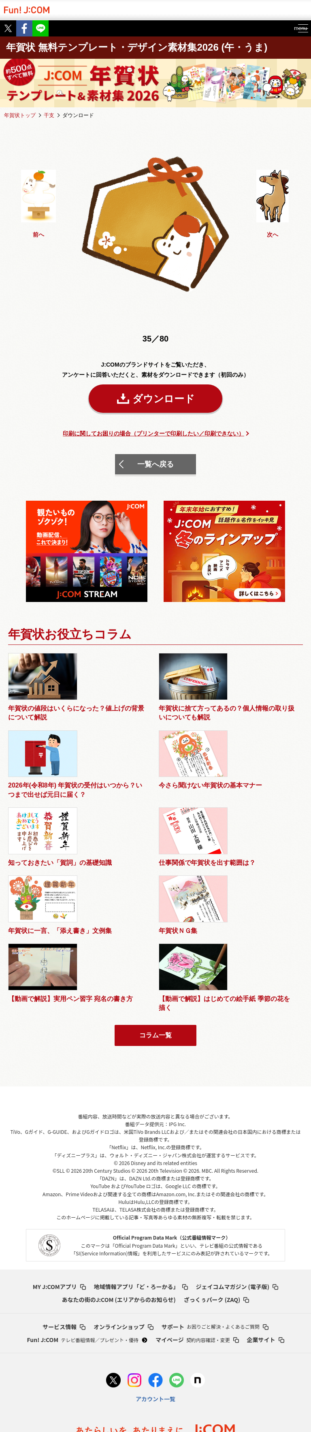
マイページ (197, 1243)
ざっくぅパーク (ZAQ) (216, 1203)
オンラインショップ (123, 1230)
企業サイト (265, 1243)
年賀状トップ (20, 115)
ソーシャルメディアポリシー (136, 1386)
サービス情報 (64, 1230)
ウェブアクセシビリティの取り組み (187, 1373)
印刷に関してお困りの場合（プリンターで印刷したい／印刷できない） (153, 433)
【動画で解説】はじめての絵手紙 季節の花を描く (116, 902)
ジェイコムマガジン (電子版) (237, 1190)
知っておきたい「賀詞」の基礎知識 (37, 816)
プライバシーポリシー (104, 1373)
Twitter (8, 28)
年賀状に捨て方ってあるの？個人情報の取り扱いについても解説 (115, 721)
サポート (215, 1230)
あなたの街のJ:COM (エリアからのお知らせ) (119, 1203)
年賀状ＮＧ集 (253, 811)
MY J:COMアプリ (59, 1190)
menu (294, 28)
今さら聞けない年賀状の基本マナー (266, 717)
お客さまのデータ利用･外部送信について (82, 1404)
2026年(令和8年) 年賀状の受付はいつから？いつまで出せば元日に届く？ (191, 726)
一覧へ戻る (155, 464)
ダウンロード (163, 398)
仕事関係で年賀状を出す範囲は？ (115, 816)
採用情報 (215, 1404)
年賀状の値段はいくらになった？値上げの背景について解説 (40, 721)
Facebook (24, 28)
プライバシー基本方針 (36, 1373)
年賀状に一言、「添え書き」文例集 (191, 816)
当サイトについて (166, 1404)
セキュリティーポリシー (272, 1373)
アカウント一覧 (155, 1302)
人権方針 (196, 1386)
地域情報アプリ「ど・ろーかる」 (141, 1190)
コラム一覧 (155, 938)
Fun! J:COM (87, 1243)
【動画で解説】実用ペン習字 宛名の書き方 (40, 897)
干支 (49, 115)
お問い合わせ (259, 1404)
